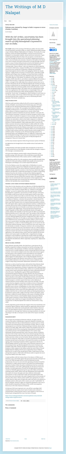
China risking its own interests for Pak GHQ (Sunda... (56, 113)
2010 (52, 139)
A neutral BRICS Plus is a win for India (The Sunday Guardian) (55, 200)
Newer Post (8, 438)
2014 (52, 132)
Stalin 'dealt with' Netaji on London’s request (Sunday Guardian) (55, 196)
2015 (52, 131)
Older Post (43, 438)
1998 (52, 156)
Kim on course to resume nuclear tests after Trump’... (56, 109)
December (54, 85)
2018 (52, 126)
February (53, 122)
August (53, 92)
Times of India (52, 64)
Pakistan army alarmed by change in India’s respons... (56, 120)
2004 (52, 148)
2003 (52, 150)
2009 (52, 140)
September (54, 90)
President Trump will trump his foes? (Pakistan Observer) (55, 184)
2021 (52, 81)
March (53, 100)
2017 (52, 128)
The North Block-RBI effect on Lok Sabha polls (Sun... (56, 102)
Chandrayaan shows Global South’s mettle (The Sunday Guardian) (55, 204)
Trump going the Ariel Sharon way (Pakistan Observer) (54, 188)
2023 (52, 78)
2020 (52, 82)
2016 (52, 129)
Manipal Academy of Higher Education (54, 61)
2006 (52, 145)
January (53, 124)
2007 (52, 143)
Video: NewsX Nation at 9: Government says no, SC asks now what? (55, 212)
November (54, 87)
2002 (52, 151)
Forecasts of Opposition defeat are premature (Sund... (56, 105)
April (53, 98)
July (52, 93)
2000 (52, 153)
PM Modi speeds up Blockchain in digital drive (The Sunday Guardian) (55, 208)
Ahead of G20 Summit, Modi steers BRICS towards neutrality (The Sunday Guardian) (55, 217)
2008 (52, 142)
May (52, 96)
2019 (52, 84)
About (10, 20)
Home (5, 20)
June (53, 95)
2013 (52, 134)
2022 (52, 79)
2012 (52, 135)
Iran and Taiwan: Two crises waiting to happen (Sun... (55, 116)
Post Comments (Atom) (14, 440)
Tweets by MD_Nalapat (54, 24)
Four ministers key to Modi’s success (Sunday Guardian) (56, 192)
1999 (52, 154)
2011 (52, 137)
